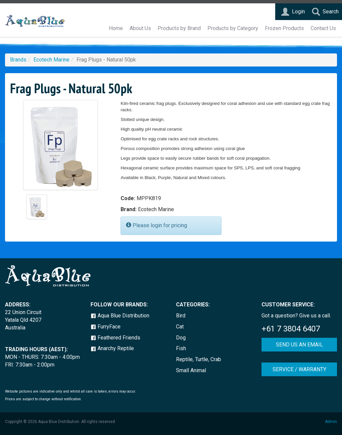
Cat (180, 326)
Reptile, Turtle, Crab (198, 359)
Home (116, 28)
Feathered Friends (115, 337)
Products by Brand (179, 28)
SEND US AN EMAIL (299, 344)
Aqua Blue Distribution (120, 315)
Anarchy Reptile (112, 348)
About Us (140, 28)
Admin (331, 421)
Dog (181, 337)
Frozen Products (284, 28)
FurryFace (106, 326)
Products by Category (232, 28)
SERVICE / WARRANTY (299, 369)
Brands (18, 59)
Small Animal (191, 370)
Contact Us (323, 28)
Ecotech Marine (51, 59)
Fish (181, 348)
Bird (180, 315)
